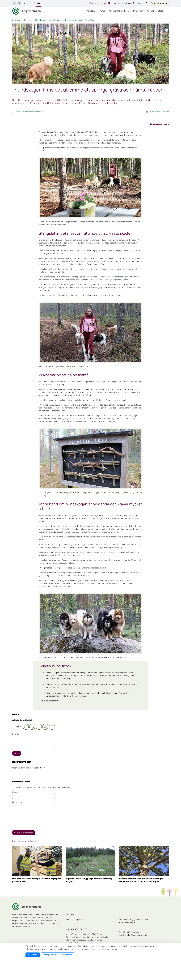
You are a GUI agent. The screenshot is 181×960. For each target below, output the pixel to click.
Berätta (15, 734)
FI (34, 3)
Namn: (15, 792)
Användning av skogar (119, 11)
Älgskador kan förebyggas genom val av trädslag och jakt (89, 880)
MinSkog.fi (141, 3)
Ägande (150, 11)
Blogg (160, 11)
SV (38, 3)
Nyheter (27, 20)
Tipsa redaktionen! (159, 3)
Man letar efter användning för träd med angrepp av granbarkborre (36, 880)
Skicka (17, 753)
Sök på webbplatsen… (100, 3)
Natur (102, 11)
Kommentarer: (18, 802)
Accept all (32, 955)
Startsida (16, 20)
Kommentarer (159, 124)
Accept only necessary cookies (58, 955)
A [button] (14, 3)
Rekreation (138, 11)
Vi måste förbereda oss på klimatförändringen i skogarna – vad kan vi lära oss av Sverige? (141, 880)
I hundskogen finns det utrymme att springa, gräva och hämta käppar (65, 20)
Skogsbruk (91, 11)
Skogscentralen (126, 3)
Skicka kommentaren (23, 833)
